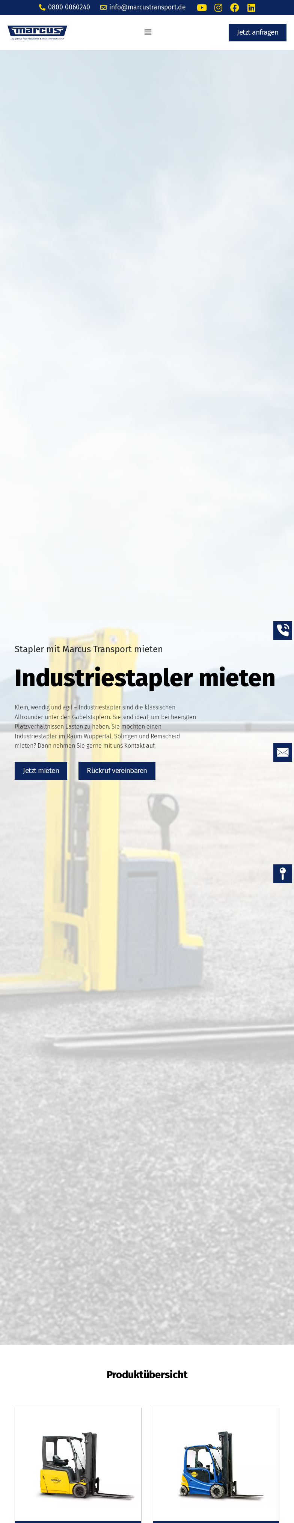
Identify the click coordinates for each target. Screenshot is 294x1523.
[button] (148, 32)
